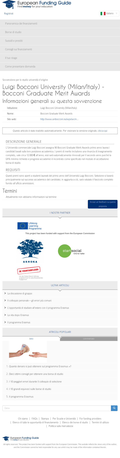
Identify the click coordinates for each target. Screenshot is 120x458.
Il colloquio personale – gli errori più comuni (29, 300)
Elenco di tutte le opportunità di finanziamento (36, 422)
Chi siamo (23, 418)
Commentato (88, 338)
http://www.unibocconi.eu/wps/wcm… (59, 119)
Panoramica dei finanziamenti (21, 23)
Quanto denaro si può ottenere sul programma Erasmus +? (40, 366)
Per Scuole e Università (64, 418)
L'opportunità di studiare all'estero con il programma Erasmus (38, 308)
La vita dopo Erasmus (18, 315)
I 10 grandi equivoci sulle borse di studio (30, 389)
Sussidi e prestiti (14, 40)
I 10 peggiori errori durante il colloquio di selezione (35, 381)
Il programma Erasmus (18, 322)
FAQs (34, 418)
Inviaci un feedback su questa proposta (102, 204)
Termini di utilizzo (100, 422)
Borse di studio (13, 32)
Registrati (8, 13)
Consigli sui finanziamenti (18, 49)
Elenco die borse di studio (75, 422)
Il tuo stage (11, 58)
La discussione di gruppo (19, 293)
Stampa (45, 418)
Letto (37, 338)
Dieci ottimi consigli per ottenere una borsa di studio (36, 374)
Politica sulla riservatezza (61, 426)
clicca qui (102, 130)
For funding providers (90, 418)
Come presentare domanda (20, 66)
